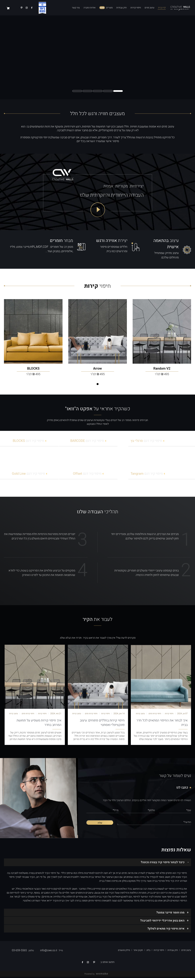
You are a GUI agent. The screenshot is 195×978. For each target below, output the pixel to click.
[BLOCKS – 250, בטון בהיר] (33, 332)
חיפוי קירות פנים (155, 714)
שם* (188, 812)
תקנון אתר (138, 951)
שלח (100, 824)
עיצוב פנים (149, 7)
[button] (118, 91)
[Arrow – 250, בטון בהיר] (97, 332)
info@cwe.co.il (48, 952)
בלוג (148, 951)
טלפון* (151, 812)
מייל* (115, 812)
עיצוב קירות (140, 714)
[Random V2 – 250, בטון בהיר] (162, 332)
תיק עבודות (121, 7)
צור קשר (76, 7)
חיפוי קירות (135, 7)
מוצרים (109, 7)
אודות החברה (89, 7)
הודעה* (187, 823)
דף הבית (162, 7)
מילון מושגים (124, 951)
